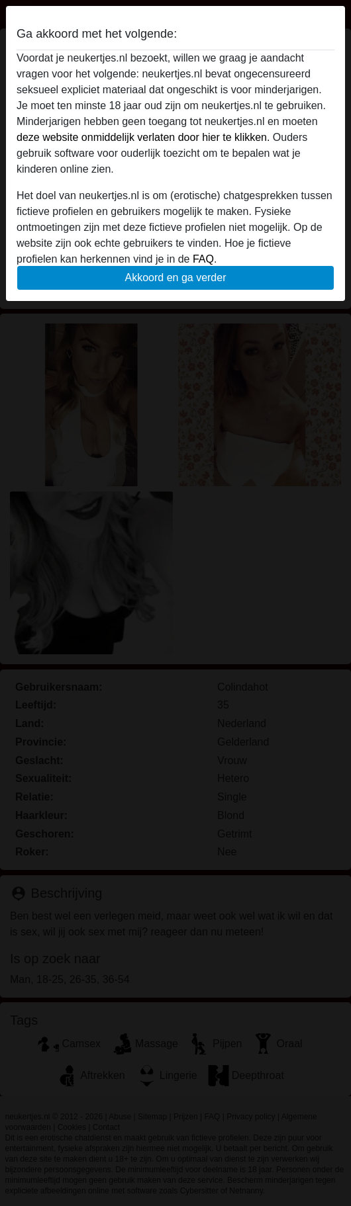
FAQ (203, 259)
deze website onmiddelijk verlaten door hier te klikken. (143, 137)
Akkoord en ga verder (175, 277)
